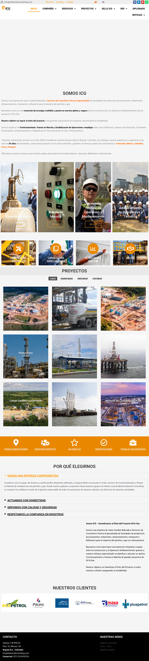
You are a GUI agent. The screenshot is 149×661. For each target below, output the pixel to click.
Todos (53, 278)
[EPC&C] (130, 248)
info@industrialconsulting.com (17, 653)
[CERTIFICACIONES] (103, 442)
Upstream (97, 278)
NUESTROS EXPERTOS (45, 449)
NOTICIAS (138, 15)
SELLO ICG (108, 8)
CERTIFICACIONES (103, 449)
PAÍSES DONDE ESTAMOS (16, 449)
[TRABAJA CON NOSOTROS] (133, 442)
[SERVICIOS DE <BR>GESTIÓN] (93, 248)
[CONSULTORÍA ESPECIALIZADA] (55, 248)
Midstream (83, 278)
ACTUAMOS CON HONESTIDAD (26, 500)
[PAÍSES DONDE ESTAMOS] (16, 442)
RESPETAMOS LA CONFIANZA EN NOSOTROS (35, 514)
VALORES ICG (74, 449)
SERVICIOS (69, 8)
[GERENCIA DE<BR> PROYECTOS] (18, 248)
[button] (74, 475)
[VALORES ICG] (74, 442)
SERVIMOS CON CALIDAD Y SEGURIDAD (32, 507)
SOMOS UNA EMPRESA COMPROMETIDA (32, 475)
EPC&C (130, 257)
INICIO (34, 8)
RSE (123, 8)
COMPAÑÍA (49, 8)
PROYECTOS (88, 8)
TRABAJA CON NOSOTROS (133, 449)
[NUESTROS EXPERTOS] (45, 442)
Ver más (18, 224)
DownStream (67, 278)
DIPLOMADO (139, 8)
